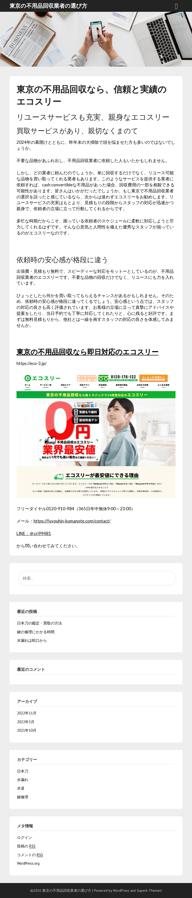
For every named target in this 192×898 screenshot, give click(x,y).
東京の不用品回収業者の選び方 (48, 5)
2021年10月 (26, 730)
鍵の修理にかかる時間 (35, 631)
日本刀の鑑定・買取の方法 (39, 623)
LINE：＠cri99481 (33, 533)
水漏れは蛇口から (32, 640)
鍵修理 (22, 797)
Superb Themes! (149, 890)
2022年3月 (25, 721)
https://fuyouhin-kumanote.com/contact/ (72, 521)
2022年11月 (26, 713)
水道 (20, 788)
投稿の (26, 846)
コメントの (30, 854)
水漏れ (22, 779)
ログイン (24, 837)
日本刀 (22, 771)
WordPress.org (28, 863)
